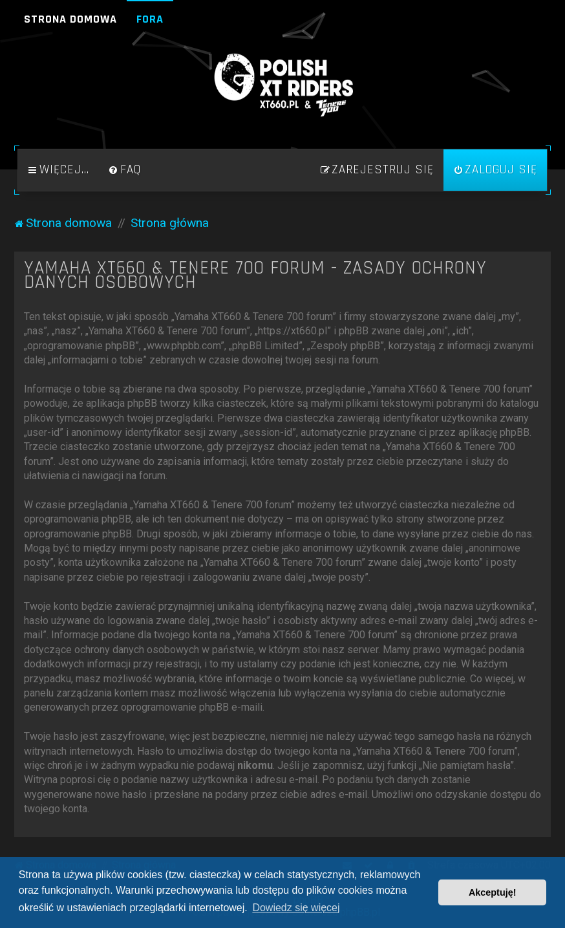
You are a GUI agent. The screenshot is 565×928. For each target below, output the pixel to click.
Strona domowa (70, 19)
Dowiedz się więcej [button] (295, 907)
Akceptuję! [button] (493, 892)
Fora (150, 19)
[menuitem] (125, 170)
